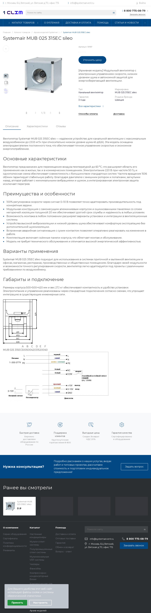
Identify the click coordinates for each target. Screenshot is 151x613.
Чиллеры (34, 564)
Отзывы (61, 126)
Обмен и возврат (64, 547)
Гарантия (60, 543)
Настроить (40, 602)
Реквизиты (9, 550)
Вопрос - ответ (63, 551)
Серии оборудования (15, 534)
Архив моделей (38, 610)
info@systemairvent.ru (82, 3)
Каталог (35, 527)
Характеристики (37, 126)
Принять (17, 602)
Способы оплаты (88, 114)
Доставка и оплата (65, 534)
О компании (10, 527)
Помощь (60, 527)
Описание (12, 126)
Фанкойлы (35, 568)
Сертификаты (10, 538)
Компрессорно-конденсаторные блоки (39, 576)
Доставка (118, 114)
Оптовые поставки (65, 538)
